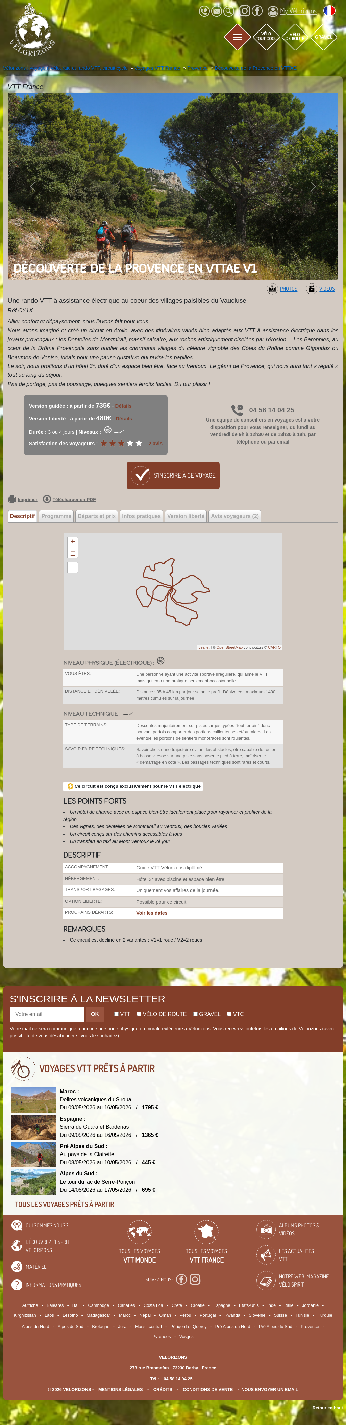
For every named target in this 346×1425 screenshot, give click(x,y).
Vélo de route (162, 1014)
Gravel (207, 1014)
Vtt (122, 1014)
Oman (165, 1315)
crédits (162, 1389)
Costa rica (153, 1305)
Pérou (185, 1315)
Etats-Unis (249, 1305)
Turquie (325, 1315)
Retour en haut (328, 1407)
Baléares (55, 1305)
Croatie (198, 1305)
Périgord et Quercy (188, 1326)
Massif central (148, 1326)
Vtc (235, 1014)
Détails (123, 406)
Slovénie (257, 1315)
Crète (177, 1305)
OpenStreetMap (229, 647)
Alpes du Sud (70, 1326)
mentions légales (120, 1389)
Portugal (208, 1315)
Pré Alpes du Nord (232, 1326)
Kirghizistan (25, 1315)
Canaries (126, 1305)
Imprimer (23, 500)
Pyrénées (161, 1336)
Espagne (221, 1305)
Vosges (186, 1336)
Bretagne (100, 1326)
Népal (145, 1315)
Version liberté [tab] (185, 516)
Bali (75, 1305)
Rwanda (232, 1315)
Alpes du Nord (35, 1326)
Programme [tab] (56, 516)
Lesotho (70, 1315)
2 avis (155, 443)
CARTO (274, 647)
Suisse (280, 1315)
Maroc (125, 1315)
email (283, 442)
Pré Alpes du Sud (275, 1326)
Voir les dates (152, 913)
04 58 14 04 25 (262, 410)
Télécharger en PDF (69, 500)
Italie (289, 1305)
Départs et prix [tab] (97, 516)
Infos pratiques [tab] (141, 516)
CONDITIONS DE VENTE (208, 1389)
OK (95, 1014)
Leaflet (203, 647)
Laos (49, 1315)
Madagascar (98, 1315)
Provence (310, 1326)
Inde (271, 1305)
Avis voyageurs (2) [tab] (235, 516)
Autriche (30, 1305)
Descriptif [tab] (22, 516)
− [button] (73, 552)
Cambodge (98, 1305)
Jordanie (310, 1305)
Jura (122, 1326)
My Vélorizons (292, 11)
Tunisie (302, 1315)
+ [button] (73, 542)
